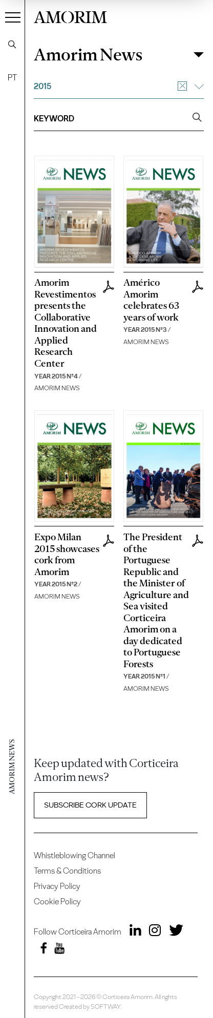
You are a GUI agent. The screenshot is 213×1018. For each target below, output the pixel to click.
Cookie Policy (57, 901)
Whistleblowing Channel (74, 855)
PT (12, 77)
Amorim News (88, 54)
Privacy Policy (57, 886)
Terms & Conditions (67, 871)
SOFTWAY (105, 1006)
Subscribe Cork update (90, 805)
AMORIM (70, 16)
